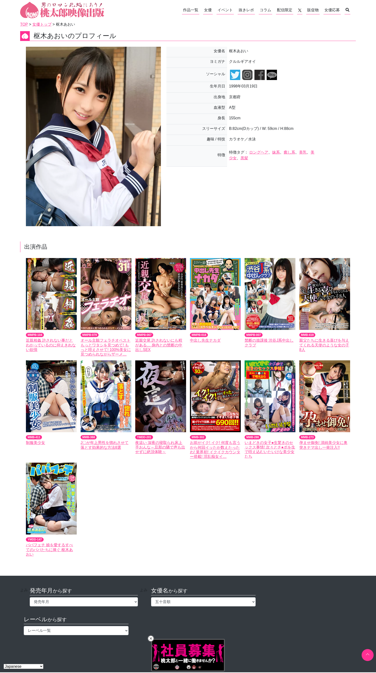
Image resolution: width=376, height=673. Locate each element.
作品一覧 (190, 10)
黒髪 (244, 158)
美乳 (303, 152)
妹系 (276, 152)
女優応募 (332, 10)
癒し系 (289, 152)
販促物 (313, 10)
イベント (225, 10)
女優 (208, 10)
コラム (265, 10)
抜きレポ (246, 10)
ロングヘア (258, 152)
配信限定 (284, 10)
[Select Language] (23, 666)
